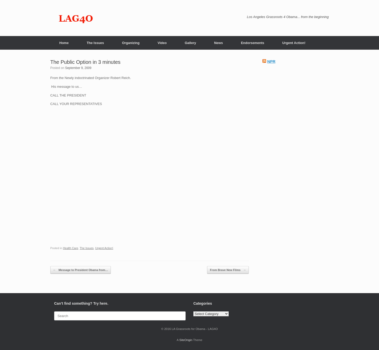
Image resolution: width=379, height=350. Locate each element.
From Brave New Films (228, 270)
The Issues (95, 43)
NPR (271, 61)
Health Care (70, 248)
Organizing (130, 43)
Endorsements (252, 43)
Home (64, 43)
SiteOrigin (185, 340)
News (218, 43)
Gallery (190, 43)
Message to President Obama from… (80, 270)
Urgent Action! (294, 43)
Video (162, 43)
